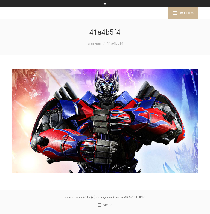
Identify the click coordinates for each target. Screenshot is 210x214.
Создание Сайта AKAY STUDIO (121, 197)
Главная (94, 43)
